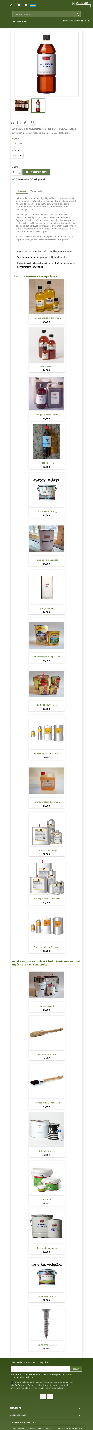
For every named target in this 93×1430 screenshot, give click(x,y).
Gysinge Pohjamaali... (47, 1248)
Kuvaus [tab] (22, 191)
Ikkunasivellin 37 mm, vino (47, 1102)
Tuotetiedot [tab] (36, 191)
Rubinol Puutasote (47, 1151)
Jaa (18, 122)
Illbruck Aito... (47, 1199)
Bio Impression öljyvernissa (47, 898)
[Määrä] (15, 172)
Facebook (43, 1396)
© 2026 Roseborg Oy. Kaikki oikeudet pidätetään (31, 1428)
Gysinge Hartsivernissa (47, 560)
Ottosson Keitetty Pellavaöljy (47, 947)
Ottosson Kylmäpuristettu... (47, 753)
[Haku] (46, 14)
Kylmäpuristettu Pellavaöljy (47, 802)
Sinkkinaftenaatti (47, 463)
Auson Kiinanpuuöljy (47, 511)
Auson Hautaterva (47, 1296)
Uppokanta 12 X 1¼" (47, 1344)
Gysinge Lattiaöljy (47, 608)
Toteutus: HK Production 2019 (69, 1428)
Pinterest (32, 122)
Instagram (50, 1396)
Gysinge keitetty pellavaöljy (47, 414)
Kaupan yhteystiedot (25, 1422)
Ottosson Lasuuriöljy (47, 850)
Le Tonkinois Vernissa (47, 705)
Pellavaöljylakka (47, 366)
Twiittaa (25, 122)
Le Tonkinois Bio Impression (47, 656)
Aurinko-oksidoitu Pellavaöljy (47, 318)
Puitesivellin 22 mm (47, 1054)
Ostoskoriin (36, 172)
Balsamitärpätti (47, 1006)
